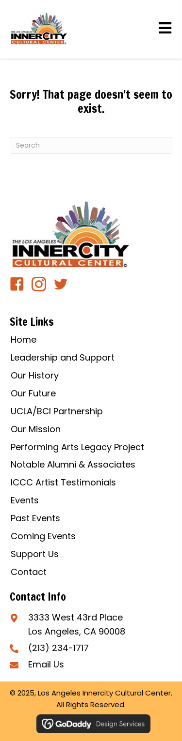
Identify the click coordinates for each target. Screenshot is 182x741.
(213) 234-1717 (58, 648)
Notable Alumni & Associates (73, 464)
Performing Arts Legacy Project (77, 447)
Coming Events (43, 536)
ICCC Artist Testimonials (63, 482)
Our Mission (36, 429)
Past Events (35, 518)
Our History (35, 375)
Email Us (46, 664)
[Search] (91, 145)
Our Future (33, 393)
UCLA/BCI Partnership (57, 411)
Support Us (35, 554)
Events (25, 500)
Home (23, 339)
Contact (29, 572)
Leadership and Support (63, 357)
